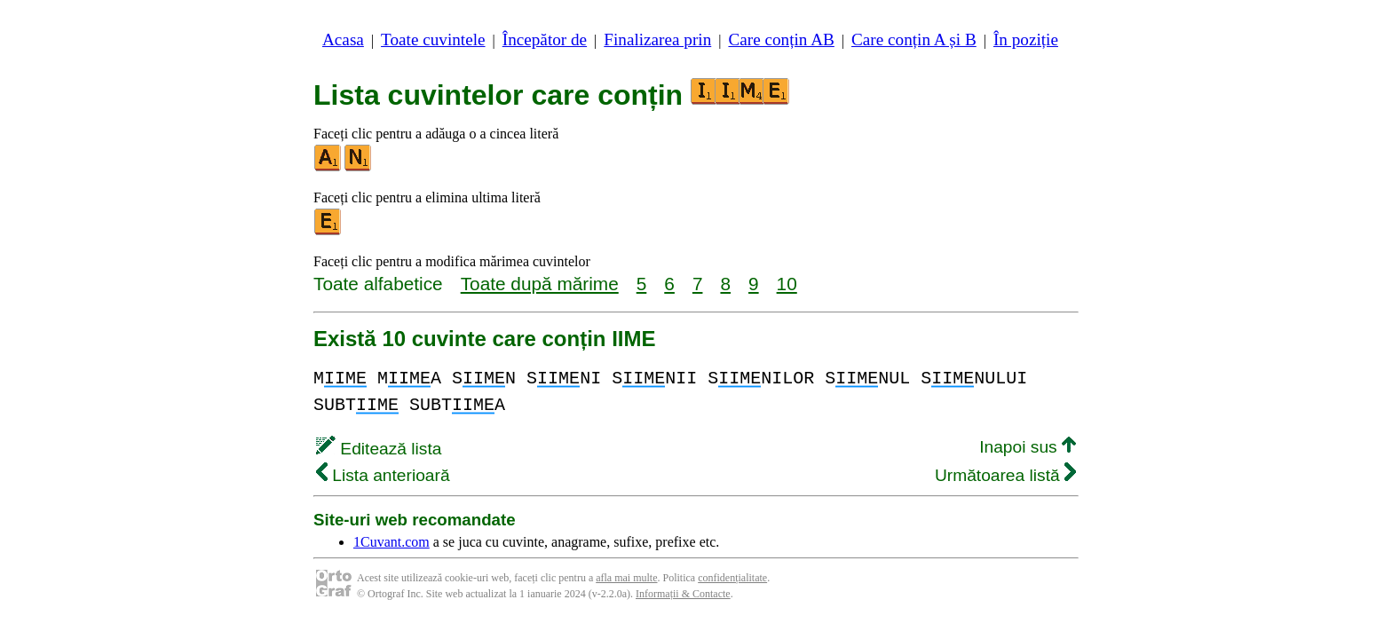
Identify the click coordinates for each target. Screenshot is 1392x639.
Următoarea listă (1005, 475)
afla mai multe (626, 578)
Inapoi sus (1027, 447)
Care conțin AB (781, 39)
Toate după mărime (540, 283)
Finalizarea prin (657, 39)
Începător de (544, 39)
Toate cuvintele (433, 39)
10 (787, 283)
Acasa (343, 39)
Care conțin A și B (914, 39)
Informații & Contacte (683, 594)
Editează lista (378, 448)
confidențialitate (732, 578)
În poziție (1025, 39)
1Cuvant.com (391, 541)
